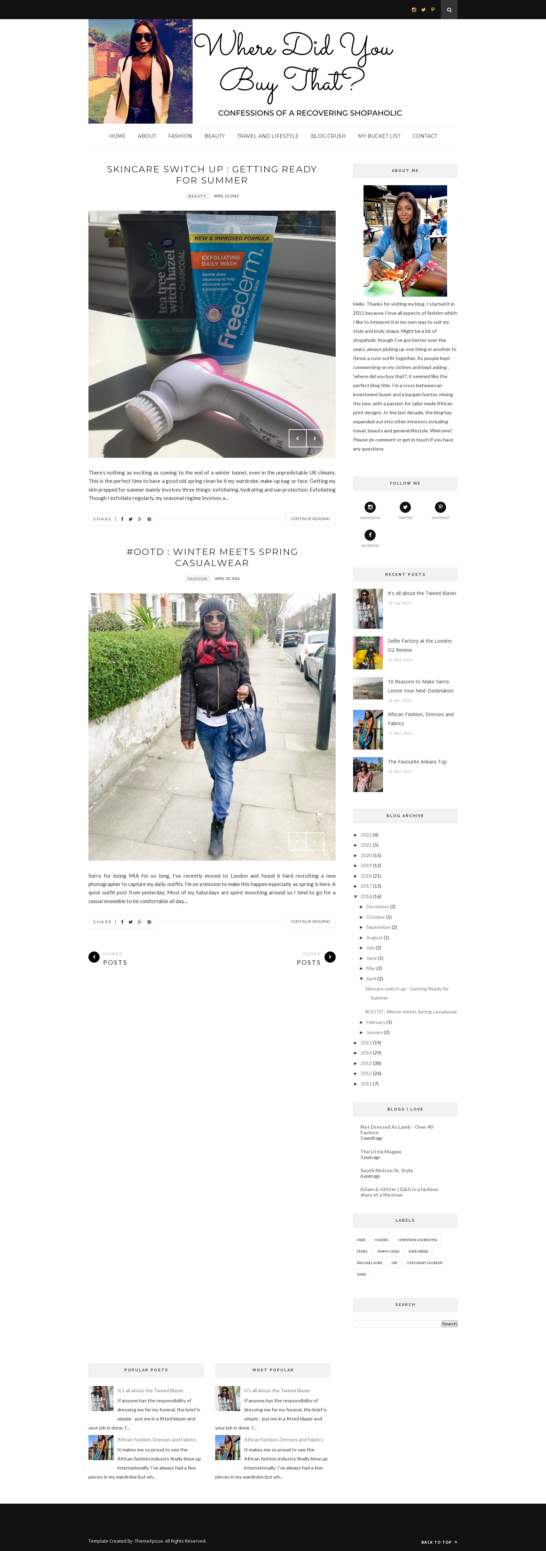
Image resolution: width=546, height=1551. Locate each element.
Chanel (382, 1240)
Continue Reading (310, 518)
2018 (366, 876)
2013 (366, 1063)
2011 (366, 1084)
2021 (366, 845)
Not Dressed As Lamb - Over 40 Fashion (396, 1129)
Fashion (180, 136)
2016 (366, 896)
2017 (366, 886)
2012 (366, 1073)
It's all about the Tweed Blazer (422, 593)
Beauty (214, 136)
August (374, 937)
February (375, 1022)
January (374, 1032)
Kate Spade (418, 1251)
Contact (425, 136)
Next (315, 438)
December (377, 906)
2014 (366, 1053)
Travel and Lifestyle (268, 136)
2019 (366, 865)
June (371, 958)
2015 (366, 1042)
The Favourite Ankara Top (417, 761)
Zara (361, 1274)
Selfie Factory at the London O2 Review (420, 645)
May (370, 968)
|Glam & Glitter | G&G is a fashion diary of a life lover (399, 1192)
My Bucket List (379, 136)
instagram (370, 511)
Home (117, 136)
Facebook (370, 539)
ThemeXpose (149, 1541)
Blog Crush (328, 136)
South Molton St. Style (386, 1170)
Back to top (439, 1542)
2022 (366, 835)
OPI (394, 1263)
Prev (298, 438)
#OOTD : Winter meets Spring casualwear (212, 557)
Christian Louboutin (417, 1240)
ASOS (361, 1240)
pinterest (441, 511)
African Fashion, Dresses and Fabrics (421, 719)
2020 (366, 855)
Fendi (362, 1251)
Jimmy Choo (388, 1251)
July (370, 947)
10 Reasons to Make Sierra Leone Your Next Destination (421, 686)
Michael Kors (369, 1263)
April (371, 978)
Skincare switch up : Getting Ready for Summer (212, 175)
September (378, 927)
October (375, 917)
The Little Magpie (380, 1151)
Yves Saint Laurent (425, 1263)
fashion (198, 579)
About (147, 136)
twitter (405, 511)
